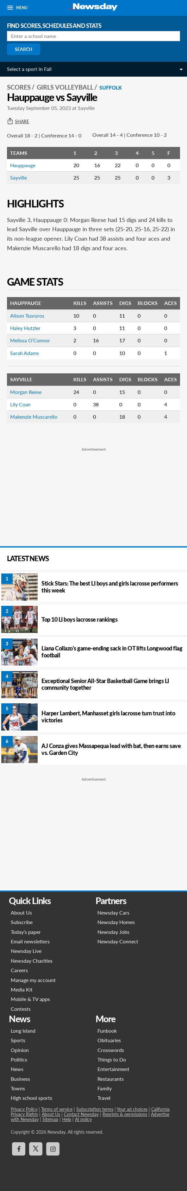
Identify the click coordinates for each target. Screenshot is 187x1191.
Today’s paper (26, 932)
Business (20, 1079)
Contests (21, 1009)
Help (66, 1119)
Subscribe (22, 922)
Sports (18, 1040)
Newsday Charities (32, 961)
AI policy (83, 1119)
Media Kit (22, 989)
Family (104, 1088)
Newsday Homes (116, 922)
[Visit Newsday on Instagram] (52, 1149)
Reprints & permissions (125, 1114)
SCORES (19, 87)
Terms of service (56, 1109)
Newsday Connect (117, 941)
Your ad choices (132, 1109)
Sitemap (50, 1119)
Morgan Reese (25, 392)
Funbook (107, 1031)
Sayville (18, 177)
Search (23, 49)
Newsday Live (26, 951)
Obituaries (109, 1040)
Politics (19, 1059)
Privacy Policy (24, 1109)
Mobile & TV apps (30, 999)
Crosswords (110, 1050)
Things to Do (111, 1059)
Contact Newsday (81, 1114)
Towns (18, 1088)
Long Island (23, 1031)
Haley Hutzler (25, 328)
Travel (103, 1098)
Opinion (20, 1050)
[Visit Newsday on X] (35, 1149)
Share (18, 121)
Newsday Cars (113, 912)
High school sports (31, 1098)
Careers (19, 970)
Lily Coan (20, 404)
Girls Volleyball (65, 87)
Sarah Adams (24, 353)
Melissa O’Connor (30, 340)
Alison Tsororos (27, 316)
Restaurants (110, 1079)
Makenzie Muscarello (33, 417)
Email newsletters (30, 941)
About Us (21, 912)
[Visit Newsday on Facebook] (18, 1149)
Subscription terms (94, 1109)
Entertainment (113, 1069)
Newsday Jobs (113, 932)
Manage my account (33, 980)
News (17, 1069)
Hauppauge (22, 165)
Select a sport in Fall (29, 69)
